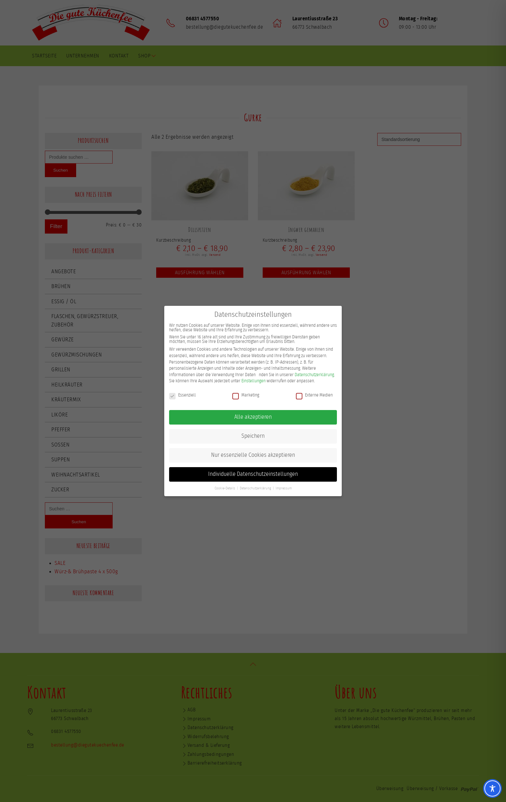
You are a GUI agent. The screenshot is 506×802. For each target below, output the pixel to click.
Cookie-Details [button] (225, 485)
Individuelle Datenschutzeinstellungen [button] (253, 471)
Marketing (245, 392)
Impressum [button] (284, 485)
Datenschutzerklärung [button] (255, 485)
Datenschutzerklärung (314, 371)
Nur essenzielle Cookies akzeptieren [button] (253, 452)
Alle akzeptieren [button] (253, 414)
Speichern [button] (253, 433)
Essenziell (182, 392)
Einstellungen (253, 378)
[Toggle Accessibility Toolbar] (492, 788)
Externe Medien (314, 392)
